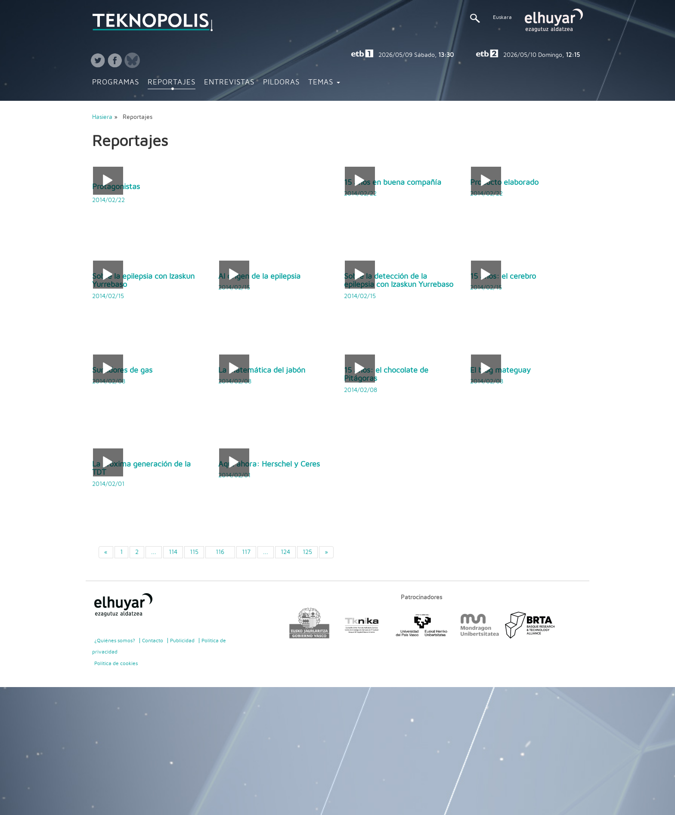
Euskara (502, 17)
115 (194, 552)
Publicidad (182, 640)
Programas (115, 82)
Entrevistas (229, 82)
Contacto (152, 640)
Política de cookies (116, 663)
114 (173, 552)
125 (307, 552)
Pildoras (281, 82)
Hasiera (102, 117)
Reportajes (171, 82)
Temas (324, 82)
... (153, 552)
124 (285, 552)
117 (246, 552)
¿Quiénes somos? (114, 640)
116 (220, 552)
